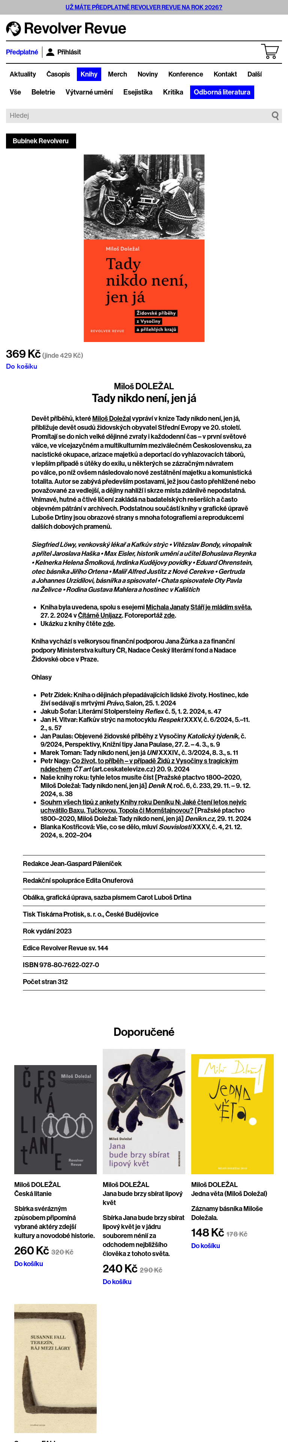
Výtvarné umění (89, 92)
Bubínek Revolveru (41, 141)
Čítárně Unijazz (100, 615)
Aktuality (23, 74)
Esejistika (138, 92)
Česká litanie (33, 1194)
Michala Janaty (167, 607)
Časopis (58, 74)
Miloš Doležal (111, 418)
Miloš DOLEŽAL (144, 386)
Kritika (173, 92)
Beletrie (43, 92)
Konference (185, 74)
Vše (15, 92)
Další (255, 74)
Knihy (89, 74)
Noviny (148, 74)
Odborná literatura (222, 92)
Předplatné (22, 52)
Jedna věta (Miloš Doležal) (229, 1194)
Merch (117, 74)
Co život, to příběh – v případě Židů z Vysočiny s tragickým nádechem (139, 765)
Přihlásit (63, 52)
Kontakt (225, 74)
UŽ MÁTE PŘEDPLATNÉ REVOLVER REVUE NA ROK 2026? (144, 7)
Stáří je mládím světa (220, 607)
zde (169, 615)
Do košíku (21, 366)
